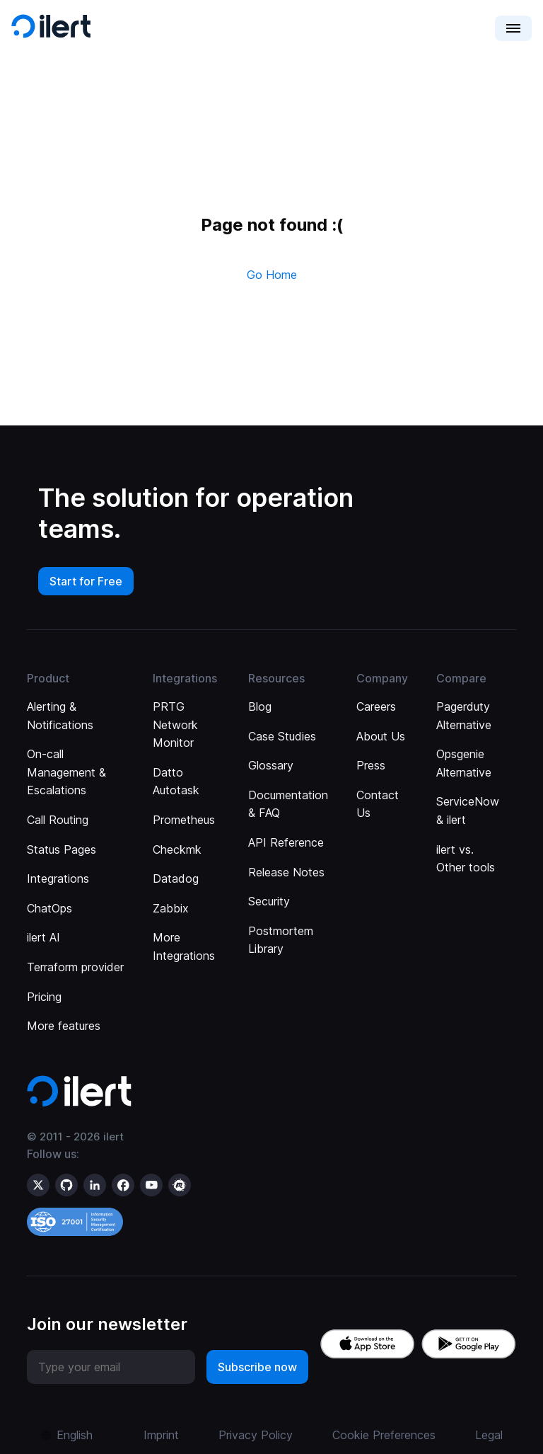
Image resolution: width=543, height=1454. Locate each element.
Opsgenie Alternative (463, 763)
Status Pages (61, 849)
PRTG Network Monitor (175, 724)
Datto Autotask (176, 781)
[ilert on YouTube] (151, 1185)
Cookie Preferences (384, 1435)
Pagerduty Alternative (463, 715)
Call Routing (57, 820)
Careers (376, 706)
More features (63, 1026)
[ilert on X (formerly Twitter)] (38, 1185)
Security (269, 901)
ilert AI (43, 937)
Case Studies (282, 736)
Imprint (161, 1435)
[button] (513, 28)
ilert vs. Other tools (465, 858)
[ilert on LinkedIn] (94, 1185)
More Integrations (184, 946)
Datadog (176, 878)
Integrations (58, 878)
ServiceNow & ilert (467, 810)
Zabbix (171, 908)
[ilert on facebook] (123, 1185)
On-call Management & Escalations (66, 772)
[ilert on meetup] (179, 1185)
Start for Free (85, 581)
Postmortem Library (280, 940)
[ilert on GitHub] (66, 1185)
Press (370, 765)
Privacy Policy (255, 1435)
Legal (489, 1435)
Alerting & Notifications (60, 715)
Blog (260, 706)
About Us (380, 736)
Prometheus (184, 820)
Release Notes (286, 872)
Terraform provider (75, 967)
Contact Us (377, 804)
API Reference (286, 842)
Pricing (44, 997)
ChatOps (49, 908)
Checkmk (177, 849)
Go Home (272, 275)
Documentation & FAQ (288, 804)
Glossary (270, 765)
